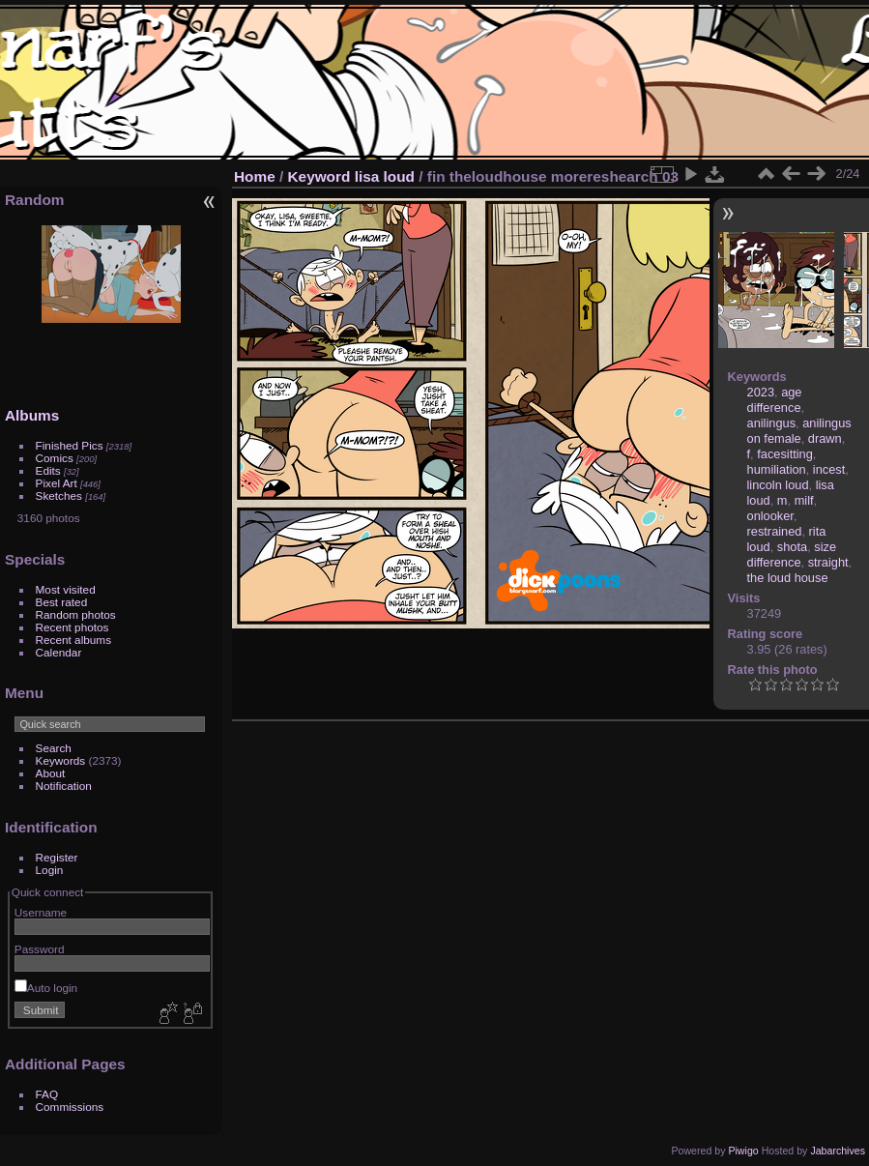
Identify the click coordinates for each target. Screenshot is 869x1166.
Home (254, 176)
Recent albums (73, 639)
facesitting (785, 454)
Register (57, 857)
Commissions (70, 1106)
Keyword (319, 176)
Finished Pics (69, 445)
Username (40, 912)
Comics (54, 458)
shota (792, 546)
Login (50, 869)
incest (829, 469)
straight (828, 562)
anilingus (772, 423)
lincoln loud (778, 485)
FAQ (47, 1094)
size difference (792, 554)
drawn (825, 438)
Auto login (45, 987)
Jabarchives (837, 1150)
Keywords (61, 760)
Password (39, 949)
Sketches (59, 495)
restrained (774, 531)
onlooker (770, 516)
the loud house (787, 577)
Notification (64, 785)
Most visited (66, 589)
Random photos (76, 614)
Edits (48, 470)
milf (804, 500)
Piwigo (743, 1150)
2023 (760, 392)
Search (54, 748)
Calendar (59, 652)
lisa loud (385, 176)
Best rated (62, 602)
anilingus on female (799, 431)
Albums (32, 415)
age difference (774, 400)
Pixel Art (56, 483)
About (51, 773)
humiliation (776, 469)
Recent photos (72, 627)
